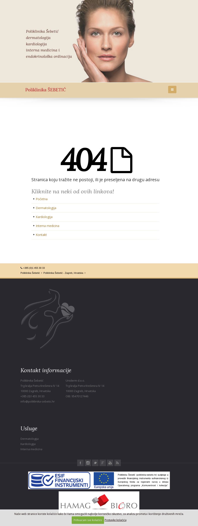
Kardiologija (44, 217)
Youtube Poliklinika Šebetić (110, 463)
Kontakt (41, 235)
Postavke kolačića (115, 520)
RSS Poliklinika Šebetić (117, 463)
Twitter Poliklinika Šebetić (95, 463)
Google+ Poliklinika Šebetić (102, 463)
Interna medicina (47, 226)
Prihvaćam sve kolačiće (88, 520)
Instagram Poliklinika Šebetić (88, 463)
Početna (42, 199)
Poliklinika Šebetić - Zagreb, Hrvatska (63, 273)
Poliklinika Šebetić (30, 273)
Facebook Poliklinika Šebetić (80, 463)
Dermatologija (46, 208)
